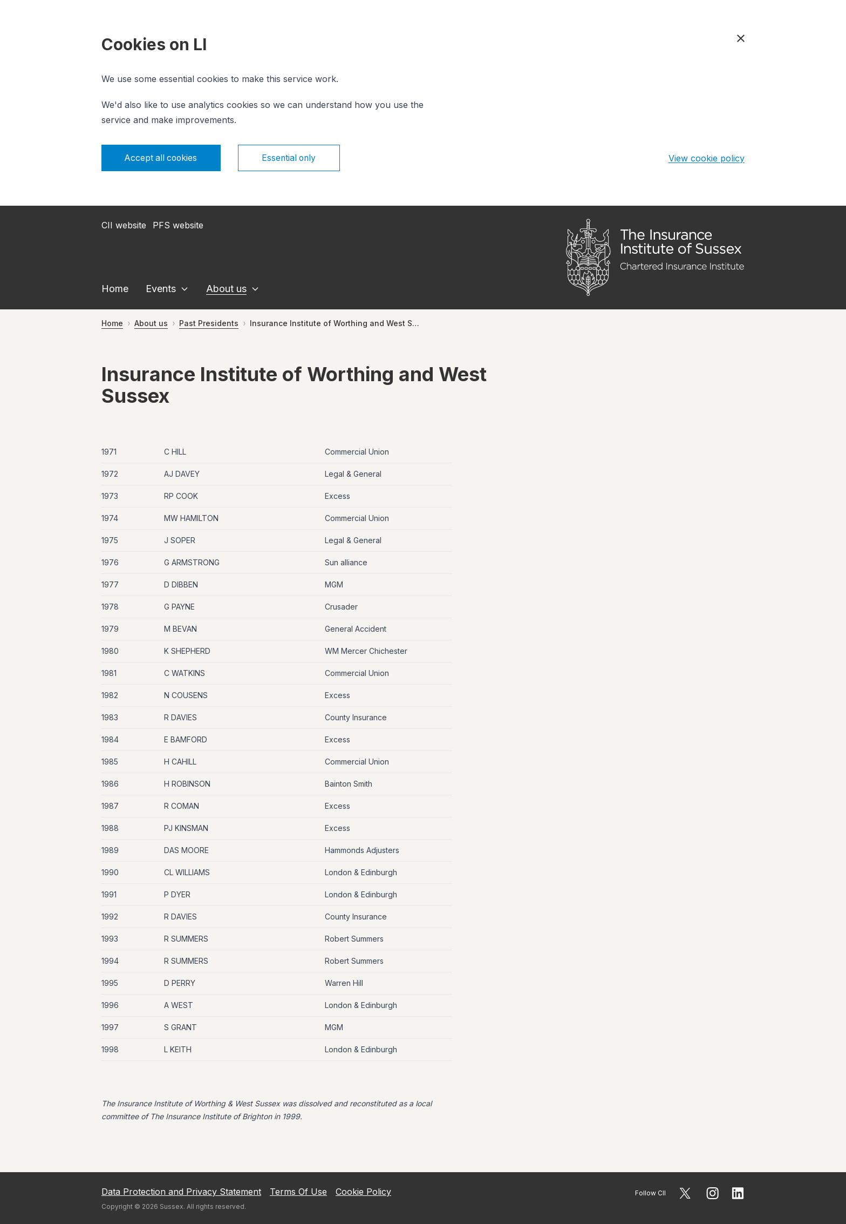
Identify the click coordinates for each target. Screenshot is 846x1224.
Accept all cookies (162, 158)
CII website (123, 225)
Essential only (293, 158)
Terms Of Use (298, 1191)
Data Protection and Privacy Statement (181, 1191)
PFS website (178, 225)
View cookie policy (706, 158)
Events (161, 289)
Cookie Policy (363, 1191)
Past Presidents (208, 323)
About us (226, 289)
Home (114, 289)
